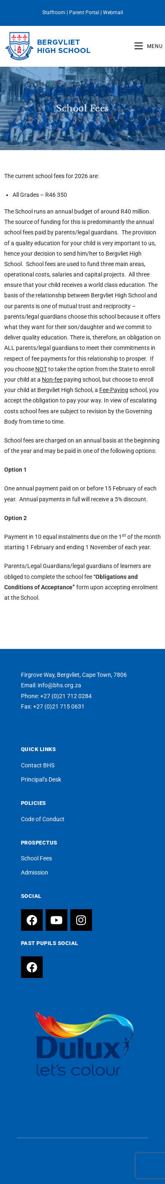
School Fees (36, 858)
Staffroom (53, 12)
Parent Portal (84, 12)
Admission (34, 872)
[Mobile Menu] (148, 46)
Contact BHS (37, 765)
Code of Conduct (42, 819)
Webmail (113, 12)
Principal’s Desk (41, 779)
